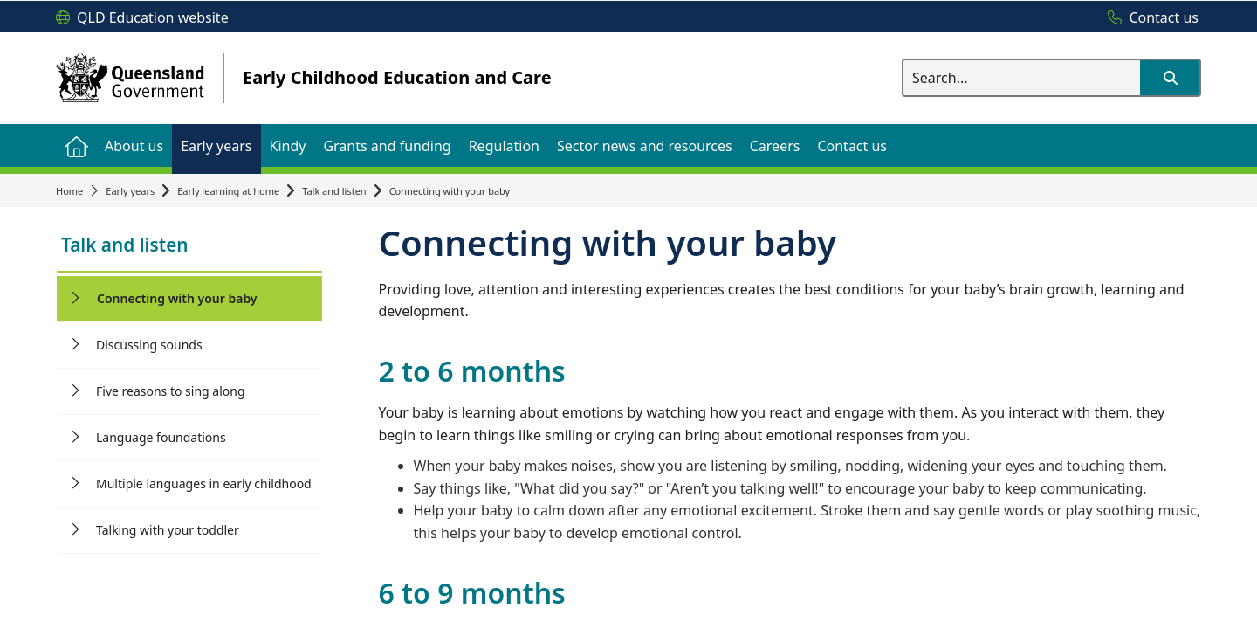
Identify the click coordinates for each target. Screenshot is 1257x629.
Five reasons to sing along (170, 391)
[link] (189, 247)
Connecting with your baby (177, 298)
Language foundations (161, 437)
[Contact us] (1149, 18)
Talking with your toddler (167, 530)
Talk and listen (334, 190)
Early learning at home (228, 190)
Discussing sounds (149, 344)
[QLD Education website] (142, 18)
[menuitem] (76, 145)
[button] (1169, 77)
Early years (130, 190)
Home (69, 190)
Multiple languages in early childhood (204, 483)
